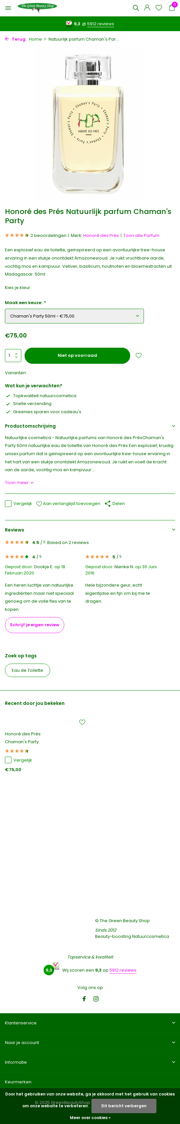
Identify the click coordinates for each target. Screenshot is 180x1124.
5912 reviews (100, 24)
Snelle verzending (28, 403)
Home (38, 39)
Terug (15, 39)
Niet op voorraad (77, 355)
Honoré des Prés (101, 235)
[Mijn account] (147, 8)
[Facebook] (84, 999)
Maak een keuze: (25, 303)
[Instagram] (96, 999)
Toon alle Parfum (141, 235)
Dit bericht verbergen (124, 1106)
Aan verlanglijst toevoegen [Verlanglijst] (68, 503)
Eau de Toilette (27, 670)
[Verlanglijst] (158, 8)
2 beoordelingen (36, 235)
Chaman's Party (22, 742)
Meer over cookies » (90, 1117)
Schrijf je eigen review (34, 625)
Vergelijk (18, 503)
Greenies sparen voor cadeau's (43, 412)
